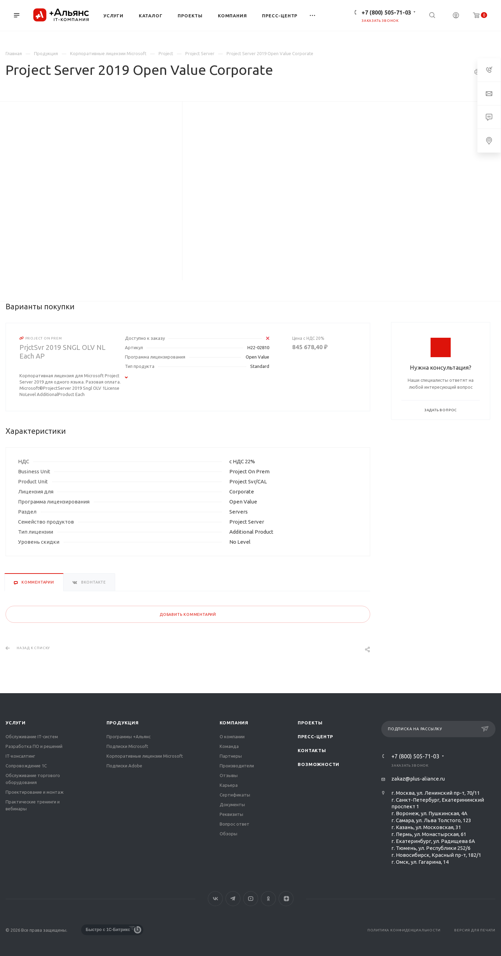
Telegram (233, 898)
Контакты (312, 750)
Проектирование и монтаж (34, 792)
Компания (234, 722)
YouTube (250, 898)
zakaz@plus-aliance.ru (418, 779)
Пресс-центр (315, 736)
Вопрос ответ (234, 823)
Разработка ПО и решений (34, 746)
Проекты (310, 722)
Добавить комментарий (188, 614)
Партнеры (231, 755)
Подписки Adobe (124, 765)
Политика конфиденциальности (404, 930)
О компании (232, 736)
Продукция (123, 722)
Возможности (318, 764)
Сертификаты (235, 794)
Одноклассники (268, 898)
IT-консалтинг (20, 755)
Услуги (16, 722)
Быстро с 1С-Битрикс (108, 929)
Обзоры (228, 833)
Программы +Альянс (129, 736)
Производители (237, 765)
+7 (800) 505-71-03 (386, 12)
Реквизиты (231, 814)
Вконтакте (215, 898)
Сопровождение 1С (26, 765)
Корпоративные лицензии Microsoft (145, 755)
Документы (232, 804)
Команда (229, 746)
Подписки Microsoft (127, 746)
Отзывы (229, 775)
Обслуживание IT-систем (32, 736)
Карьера (229, 785)
